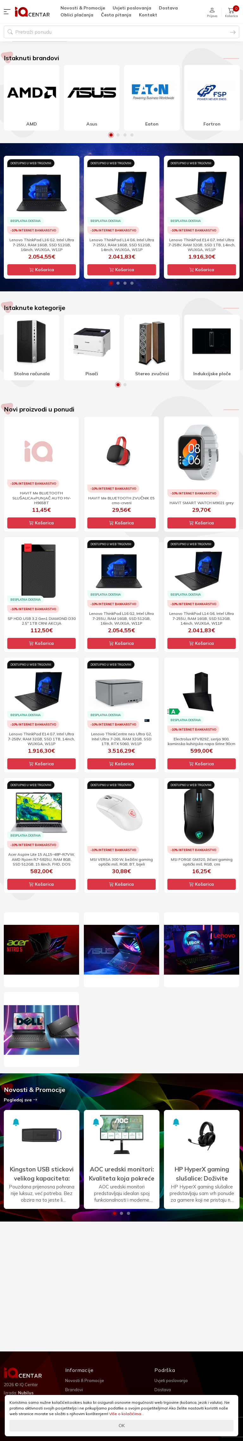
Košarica (41, 332)
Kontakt (148, 15)
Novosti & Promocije (82, 8)
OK (122, 1425)
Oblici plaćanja (76, 15)
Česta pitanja (116, 15)
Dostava (168, 8)
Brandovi (74, 1389)
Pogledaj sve (20, 1162)
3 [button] (125, 198)
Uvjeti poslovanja (132, 8)
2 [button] (118, 198)
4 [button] (132, 198)
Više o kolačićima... (126, 1413)
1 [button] (111, 198)
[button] (8, 11)
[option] (121, 72)
